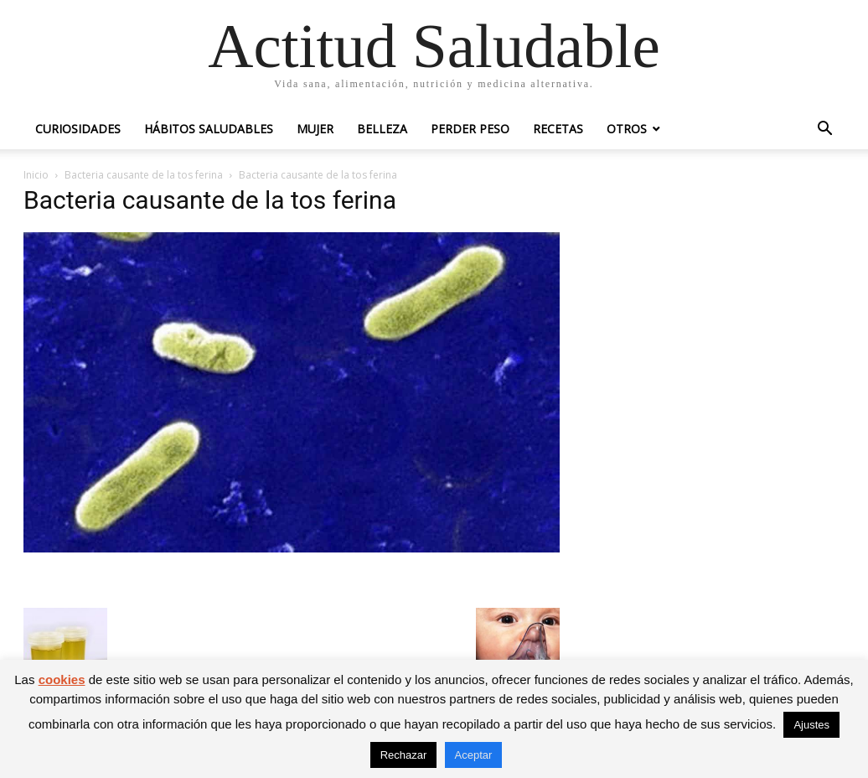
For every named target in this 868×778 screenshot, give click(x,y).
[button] (824, 130)
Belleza (382, 129)
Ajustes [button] (811, 724)
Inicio (36, 175)
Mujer (315, 129)
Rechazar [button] (403, 755)
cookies (62, 679)
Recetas (558, 129)
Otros (627, 129)
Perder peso (470, 129)
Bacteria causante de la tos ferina (144, 175)
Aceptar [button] (474, 755)
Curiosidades (78, 129)
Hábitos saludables (208, 129)
